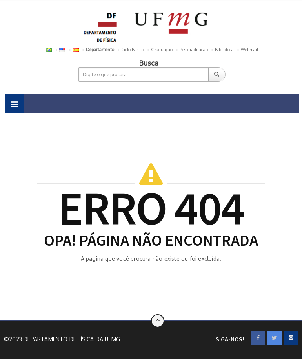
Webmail (249, 49)
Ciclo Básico (132, 49)
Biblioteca (224, 49)
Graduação (162, 49)
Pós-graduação (194, 49)
